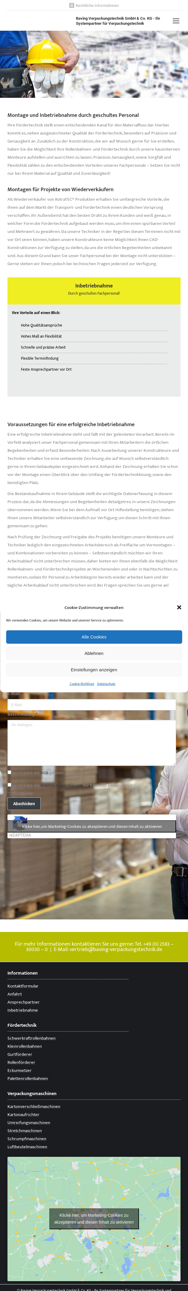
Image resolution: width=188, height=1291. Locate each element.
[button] (179, 607)
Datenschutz (106, 684)
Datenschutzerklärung (61, 785)
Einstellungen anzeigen (94, 669)
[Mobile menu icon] (176, 21)
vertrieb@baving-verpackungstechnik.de (116, 949)
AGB (44, 773)
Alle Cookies (94, 636)
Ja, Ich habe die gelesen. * (37, 773)
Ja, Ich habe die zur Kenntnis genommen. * (69, 785)
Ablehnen (94, 653)
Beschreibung (22, 714)
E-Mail (14, 693)
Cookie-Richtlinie (82, 684)
